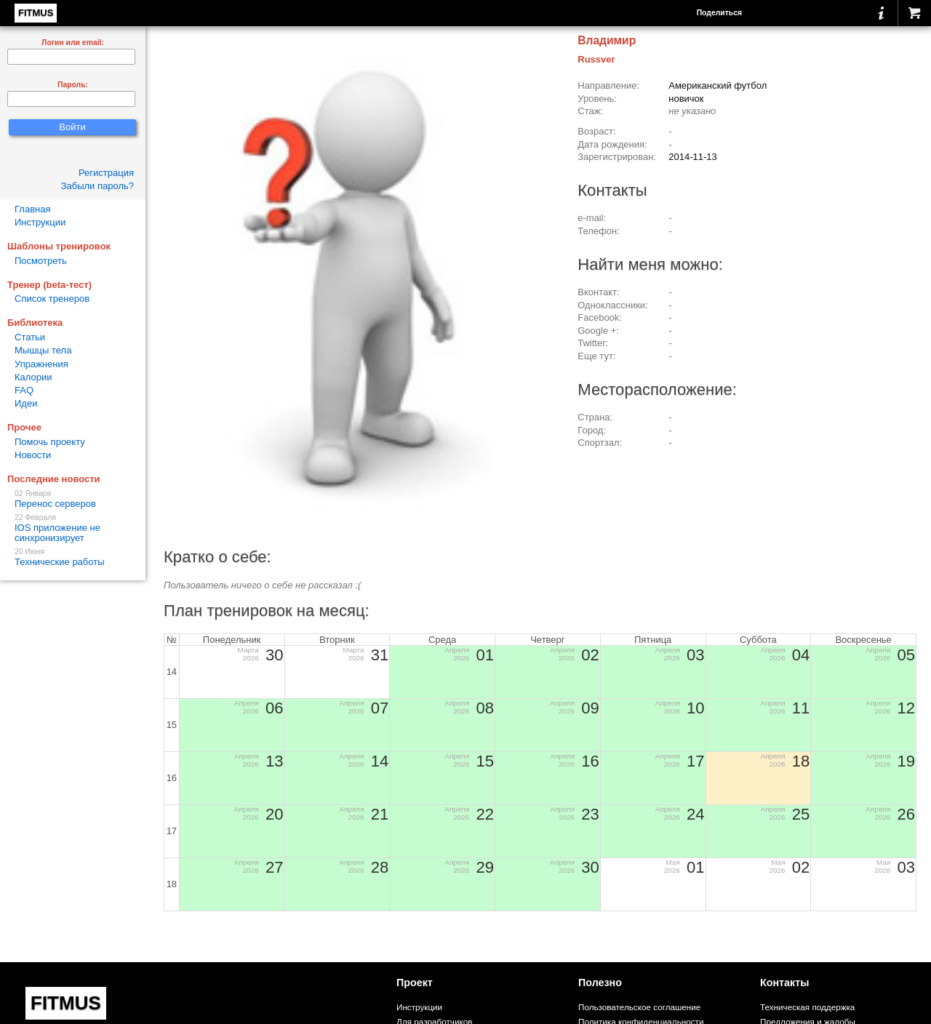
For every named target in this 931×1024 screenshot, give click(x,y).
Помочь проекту (50, 441)
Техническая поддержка (807, 1007)
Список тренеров (52, 298)
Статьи (30, 337)
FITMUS (35, 12)
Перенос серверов (73, 499)
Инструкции (40, 222)
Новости (33, 454)
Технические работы (73, 557)
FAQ (24, 390)
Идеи (26, 403)
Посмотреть (41, 260)
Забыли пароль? (97, 185)
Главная (32, 209)
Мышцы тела (43, 350)
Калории (33, 377)
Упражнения (41, 364)
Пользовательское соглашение (639, 1007)
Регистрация (106, 172)
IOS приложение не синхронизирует (73, 528)
